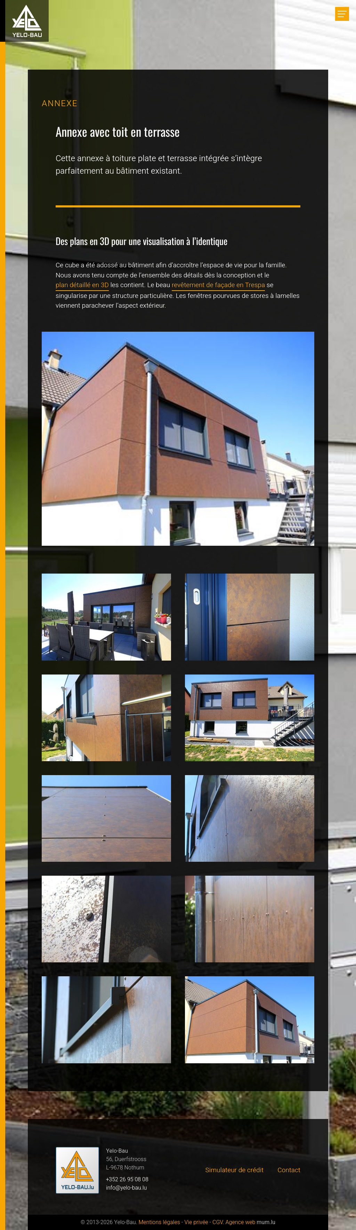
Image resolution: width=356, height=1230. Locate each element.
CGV (217, 1222)
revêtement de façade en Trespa (218, 285)
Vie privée (196, 1222)
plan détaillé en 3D (82, 285)
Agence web (240, 1222)
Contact (288, 1170)
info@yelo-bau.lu (126, 1188)
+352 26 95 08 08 (127, 1179)
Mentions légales (159, 1222)
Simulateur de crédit (234, 1170)
